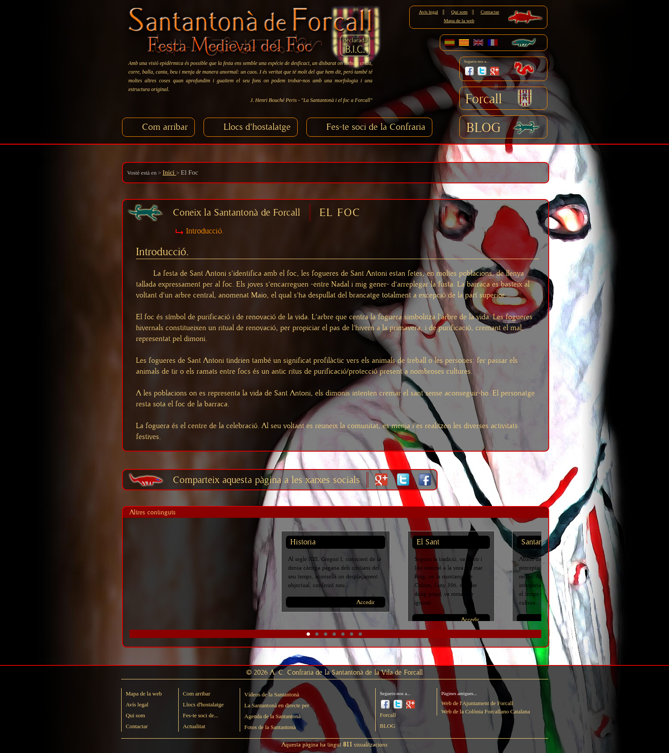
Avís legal (428, 11)
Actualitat (194, 726)
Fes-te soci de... (200, 715)
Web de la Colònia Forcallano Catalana (485, 711)
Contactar (490, 11)
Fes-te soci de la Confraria (375, 127)
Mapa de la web (459, 20)
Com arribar (165, 127)
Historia (303, 542)
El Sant (428, 542)
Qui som (459, 11)
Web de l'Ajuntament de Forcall (477, 703)
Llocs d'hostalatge (257, 127)
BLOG (483, 128)
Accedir (365, 602)
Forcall (483, 99)
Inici (169, 172)
